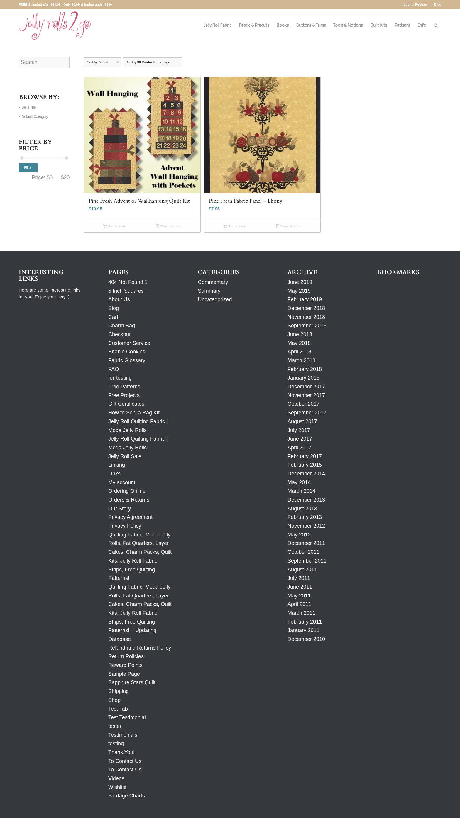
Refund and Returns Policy (139, 648)
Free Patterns (124, 386)
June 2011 (300, 587)
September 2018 (307, 325)
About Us (119, 299)
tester (114, 726)
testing (116, 743)
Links (114, 474)
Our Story (119, 509)
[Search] (436, 26)
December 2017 (306, 386)
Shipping (118, 691)
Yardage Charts (126, 796)
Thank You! (121, 752)
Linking (116, 465)
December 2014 (306, 474)
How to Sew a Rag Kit (134, 413)
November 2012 (306, 526)
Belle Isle (29, 107)
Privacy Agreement (130, 517)
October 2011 (303, 552)
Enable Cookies (126, 352)
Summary (209, 291)
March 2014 (301, 491)
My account (121, 482)
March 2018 (301, 360)
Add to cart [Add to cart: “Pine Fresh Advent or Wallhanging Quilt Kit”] (114, 226)
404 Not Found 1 (128, 282)
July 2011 (299, 578)
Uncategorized (215, 299)
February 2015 (305, 465)
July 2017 (299, 430)
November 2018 (306, 317)
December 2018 (306, 308)
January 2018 (303, 378)
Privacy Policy (124, 526)
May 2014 (299, 482)
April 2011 (299, 604)
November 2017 (306, 395)
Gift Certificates (126, 404)
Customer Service (129, 343)
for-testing (120, 378)
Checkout (119, 334)
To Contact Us (124, 761)
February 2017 (305, 456)
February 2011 (305, 622)
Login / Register (416, 4)
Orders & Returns (128, 500)
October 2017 (303, 404)
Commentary (213, 282)
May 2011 (299, 596)
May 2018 (299, 343)
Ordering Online (127, 491)
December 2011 (306, 543)
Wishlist (117, 787)
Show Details (168, 226)
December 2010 (306, 639)
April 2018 (299, 352)
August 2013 (302, 509)
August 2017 (302, 421)
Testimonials (122, 735)
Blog (437, 4)
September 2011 (307, 561)
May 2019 (299, 291)
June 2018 (300, 334)
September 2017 (307, 413)
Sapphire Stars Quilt (131, 682)
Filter (28, 168)
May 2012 (299, 535)
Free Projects (124, 395)
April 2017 (299, 448)
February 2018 (305, 369)
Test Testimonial (127, 717)
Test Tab (118, 709)
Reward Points (125, 665)
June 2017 (300, 439)
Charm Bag (121, 325)
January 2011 (303, 630)
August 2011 (302, 570)
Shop (114, 700)
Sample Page (124, 674)
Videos (116, 778)
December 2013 (306, 500)
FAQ (113, 369)
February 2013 (305, 517)
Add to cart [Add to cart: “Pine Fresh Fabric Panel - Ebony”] (234, 226)
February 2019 (305, 299)
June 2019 (300, 282)
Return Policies (126, 656)
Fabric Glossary (126, 360)
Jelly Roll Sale (124, 456)
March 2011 (301, 613)
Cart (113, 317)
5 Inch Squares (126, 291)
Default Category (35, 117)
